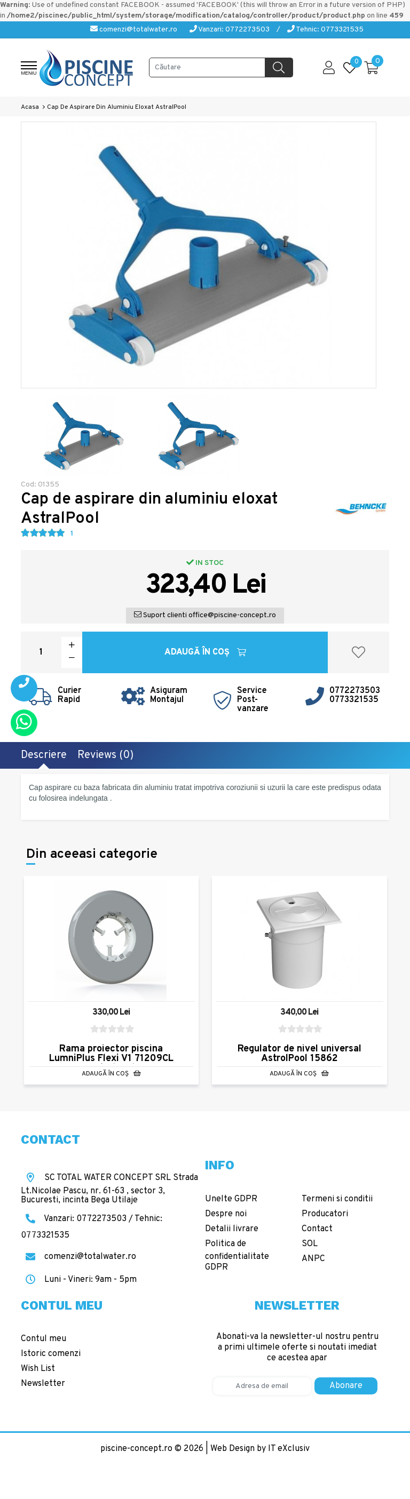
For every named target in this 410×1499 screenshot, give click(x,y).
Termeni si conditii (337, 1199)
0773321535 (354, 700)
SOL (310, 1244)
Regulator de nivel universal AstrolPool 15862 (299, 1054)
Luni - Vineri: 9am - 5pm (79, 1279)
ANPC (313, 1259)
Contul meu (43, 1339)
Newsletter (43, 1383)
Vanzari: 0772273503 (230, 29)
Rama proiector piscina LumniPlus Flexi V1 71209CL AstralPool (111, 1058)
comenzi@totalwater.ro (133, 29)
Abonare (345, 1386)
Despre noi (226, 1214)
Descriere (44, 755)
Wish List (38, 1369)
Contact (317, 1229)
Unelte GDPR (231, 1199)
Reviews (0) (105, 755)
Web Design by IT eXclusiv (260, 1449)
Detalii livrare (231, 1229)
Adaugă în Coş (205, 652)
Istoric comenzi (51, 1354)
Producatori (325, 1214)
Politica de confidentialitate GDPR (237, 1256)
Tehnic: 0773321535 (325, 29)
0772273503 (354, 690)
